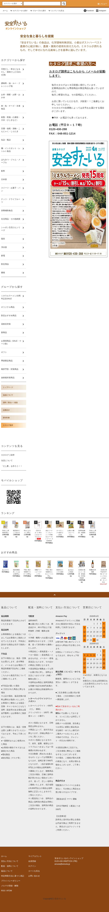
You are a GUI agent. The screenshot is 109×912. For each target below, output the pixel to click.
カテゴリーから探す (19, 11)
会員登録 (32, 861)
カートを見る (34, 871)
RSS (3, 890)
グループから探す (38, 11)
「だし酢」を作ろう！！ (11, 466)
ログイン (32, 866)
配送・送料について (9, 866)
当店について (7, 460)
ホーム (5, 11)
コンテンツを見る (56, 11)
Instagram (101, 11)
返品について (7, 871)
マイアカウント (35, 856)
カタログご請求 (7, 455)
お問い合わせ (34, 876)
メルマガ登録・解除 (9, 886)
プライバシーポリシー (10, 881)
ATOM (9, 890)
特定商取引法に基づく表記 (12, 876)
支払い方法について (9, 861)
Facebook (88, 11)
